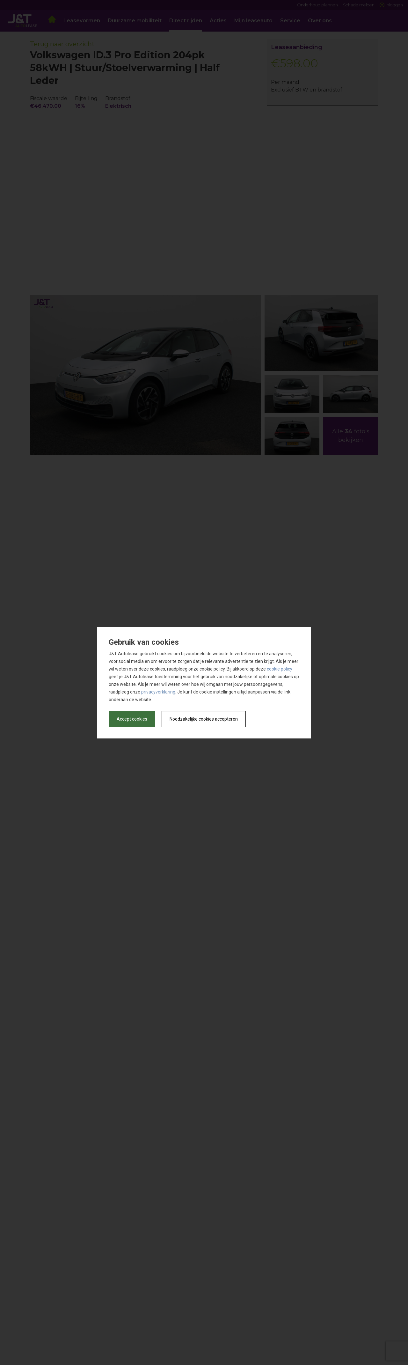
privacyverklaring (158, 691)
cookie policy (279, 668)
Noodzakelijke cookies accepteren (204, 719)
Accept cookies (132, 719)
